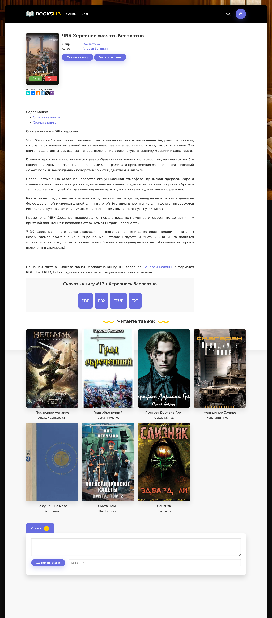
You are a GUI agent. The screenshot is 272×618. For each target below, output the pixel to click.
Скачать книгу (77, 57)
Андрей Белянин (95, 48)
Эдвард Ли (164, 511)
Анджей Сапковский (52, 417)
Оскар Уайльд (164, 417)
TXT (135, 301)
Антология (52, 511)
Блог (85, 13)
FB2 (101, 301)
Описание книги (46, 117)
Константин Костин (219, 417)
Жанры (71, 13)
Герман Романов (108, 417)
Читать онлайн (110, 57)
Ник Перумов (108, 511)
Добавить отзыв (48, 562)
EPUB (118, 301)
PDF (85, 301)
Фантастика (91, 44)
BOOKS (48, 14)
